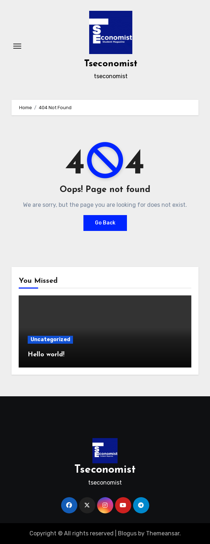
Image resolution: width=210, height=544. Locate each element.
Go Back (105, 223)
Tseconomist (110, 64)
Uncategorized (50, 339)
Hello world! (46, 354)
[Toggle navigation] (17, 46)
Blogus (127, 533)
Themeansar (162, 533)
